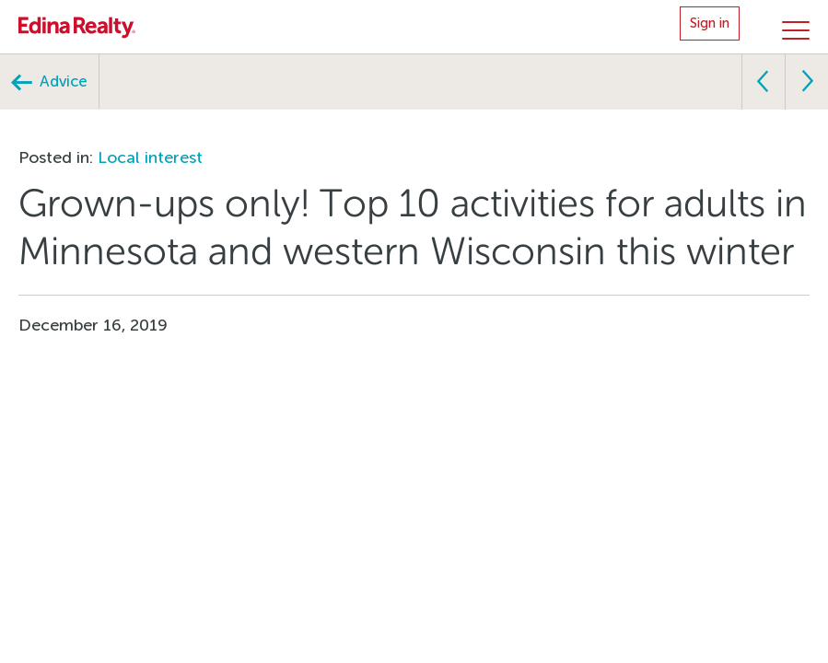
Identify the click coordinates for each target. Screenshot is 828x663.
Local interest (150, 157)
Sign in (709, 23)
